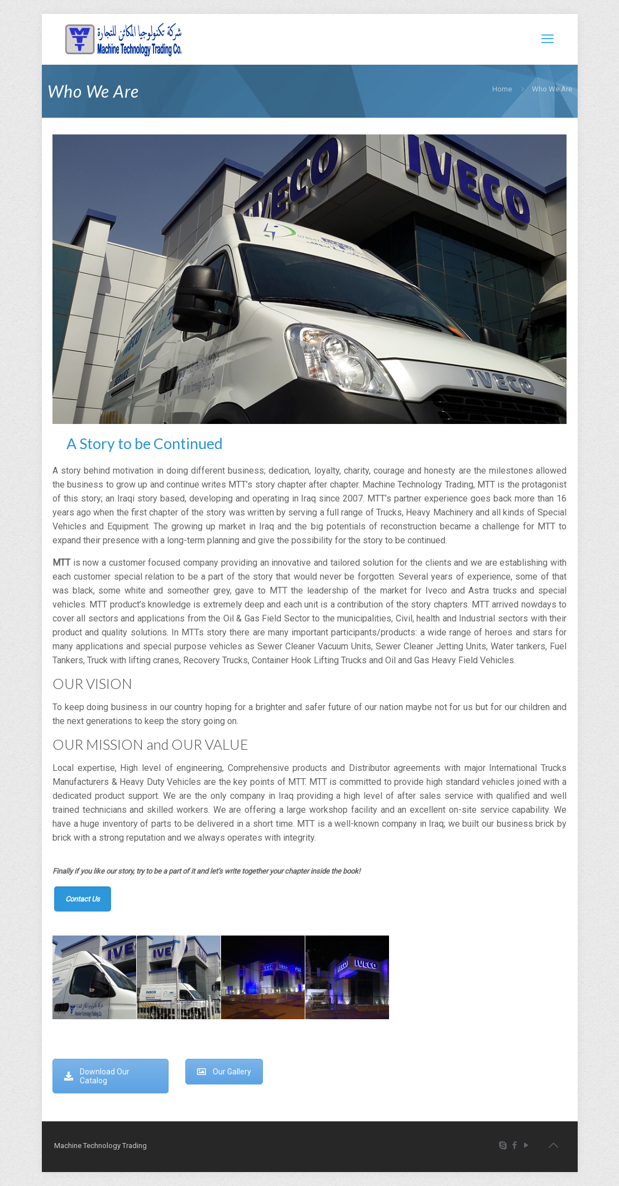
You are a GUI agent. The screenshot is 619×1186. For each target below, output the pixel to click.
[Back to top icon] (553, 1145)
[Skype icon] (503, 1145)
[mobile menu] (547, 39)
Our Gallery (224, 1071)
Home (502, 89)
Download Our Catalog (96, 1076)
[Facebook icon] (515, 1145)
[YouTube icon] (526, 1145)
